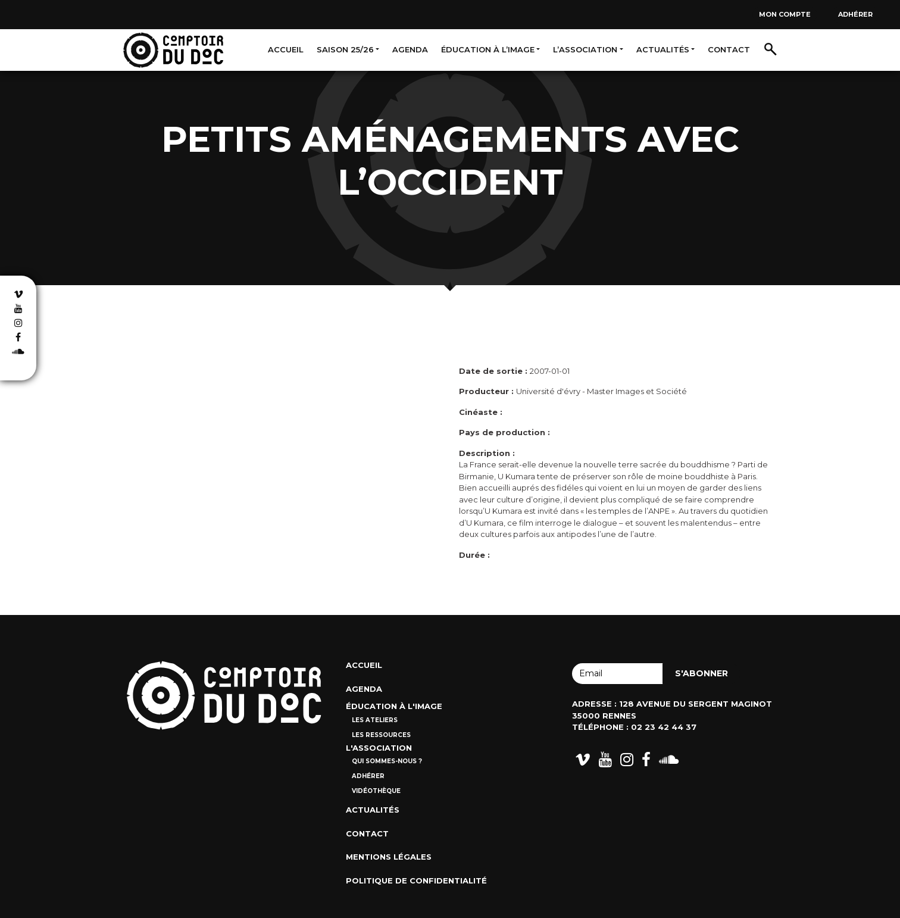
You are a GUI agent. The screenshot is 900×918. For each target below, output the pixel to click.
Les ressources (381, 735)
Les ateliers (375, 720)
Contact (729, 49)
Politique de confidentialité (416, 880)
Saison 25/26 (345, 49)
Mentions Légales (389, 856)
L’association (585, 49)
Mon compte (785, 14)
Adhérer (855, 14)
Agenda (410, 49)
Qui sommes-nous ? (387, 761)
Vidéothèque (376, 791)
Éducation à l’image (488, 49)
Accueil (286, 49)
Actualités (662, 49)
